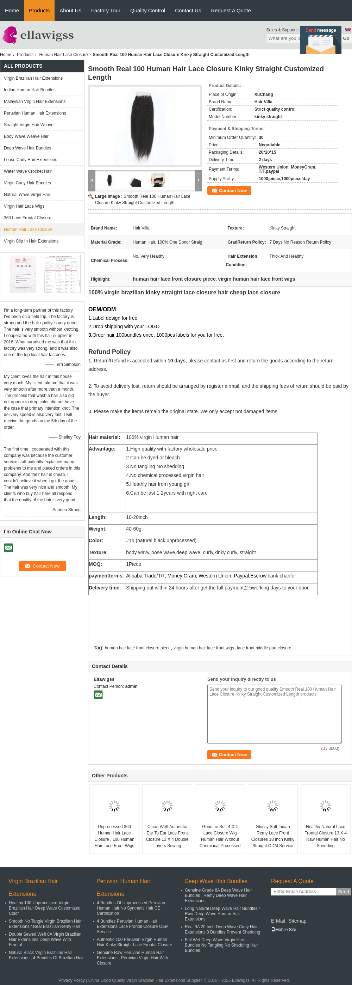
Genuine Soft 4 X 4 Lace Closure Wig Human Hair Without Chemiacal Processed (220, 836)
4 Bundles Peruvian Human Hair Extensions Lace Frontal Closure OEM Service (133, 926)
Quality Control (147, 10)
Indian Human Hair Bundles (30, 89)
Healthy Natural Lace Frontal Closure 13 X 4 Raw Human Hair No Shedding (325, 836)
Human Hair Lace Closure (63, 54)
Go (346, 38)
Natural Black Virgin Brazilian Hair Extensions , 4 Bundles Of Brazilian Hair (46, 955)
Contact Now (233, 190)
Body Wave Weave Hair (26, 136)
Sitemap (297, 921)
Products (39, 10)
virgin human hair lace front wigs (204, 648)
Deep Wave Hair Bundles (27, 148)
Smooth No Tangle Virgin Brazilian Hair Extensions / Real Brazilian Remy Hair (45, 924)
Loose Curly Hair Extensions (30, 159)
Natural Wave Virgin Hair (27, 194)
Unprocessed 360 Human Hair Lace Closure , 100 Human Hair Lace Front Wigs (114, 836)
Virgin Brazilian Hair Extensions (33, 78)
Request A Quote (231, 10)
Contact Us (188, 10)
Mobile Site (283, 929)
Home (12, 10)
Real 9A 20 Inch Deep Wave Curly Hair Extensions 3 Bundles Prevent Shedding (222, 929)
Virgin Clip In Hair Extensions (31, 241)
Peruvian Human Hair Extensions (35, 113)
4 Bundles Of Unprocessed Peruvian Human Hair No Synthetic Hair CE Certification (131, 908)
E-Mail (278, 921)
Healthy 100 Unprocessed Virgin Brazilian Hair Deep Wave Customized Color (45, 908)
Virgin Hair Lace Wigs (24, 206)
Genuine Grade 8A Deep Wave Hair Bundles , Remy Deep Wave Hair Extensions (218, 895)
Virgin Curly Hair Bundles (27, 183)
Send (343, 891)
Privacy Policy (71, 980)
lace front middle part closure (264, 648)
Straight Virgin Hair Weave (29, 124)
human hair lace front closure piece (138, 648)
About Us (70, 10)
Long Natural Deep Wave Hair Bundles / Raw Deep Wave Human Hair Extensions (222, 914)
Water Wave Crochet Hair (28, 171)
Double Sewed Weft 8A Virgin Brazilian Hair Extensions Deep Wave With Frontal (45, 939)
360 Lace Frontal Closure (27, 217)
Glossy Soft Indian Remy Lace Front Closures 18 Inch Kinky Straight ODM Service (273, 836)
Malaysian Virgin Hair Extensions (34, 101)
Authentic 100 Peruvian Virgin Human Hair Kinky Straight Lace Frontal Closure (134, 942)
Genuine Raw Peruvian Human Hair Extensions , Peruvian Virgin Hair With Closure (132, 958)
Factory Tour (105, 10)
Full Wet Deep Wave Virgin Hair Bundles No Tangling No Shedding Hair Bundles (221, 945)
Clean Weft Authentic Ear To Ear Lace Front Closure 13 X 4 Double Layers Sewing (167, 836)
